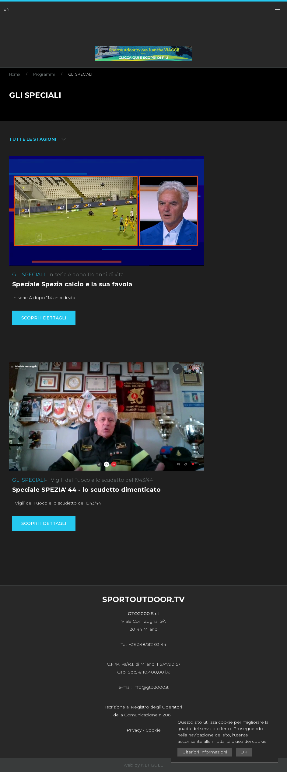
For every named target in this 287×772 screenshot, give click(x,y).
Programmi (44, 74)
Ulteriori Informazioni (205, 752)
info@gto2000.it (151, 687)
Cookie (153, 730)
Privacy (134, 730)
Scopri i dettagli (43, 318)
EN (6, 9)
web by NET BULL (143, 765)
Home (14, 74)
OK (243, 752)
